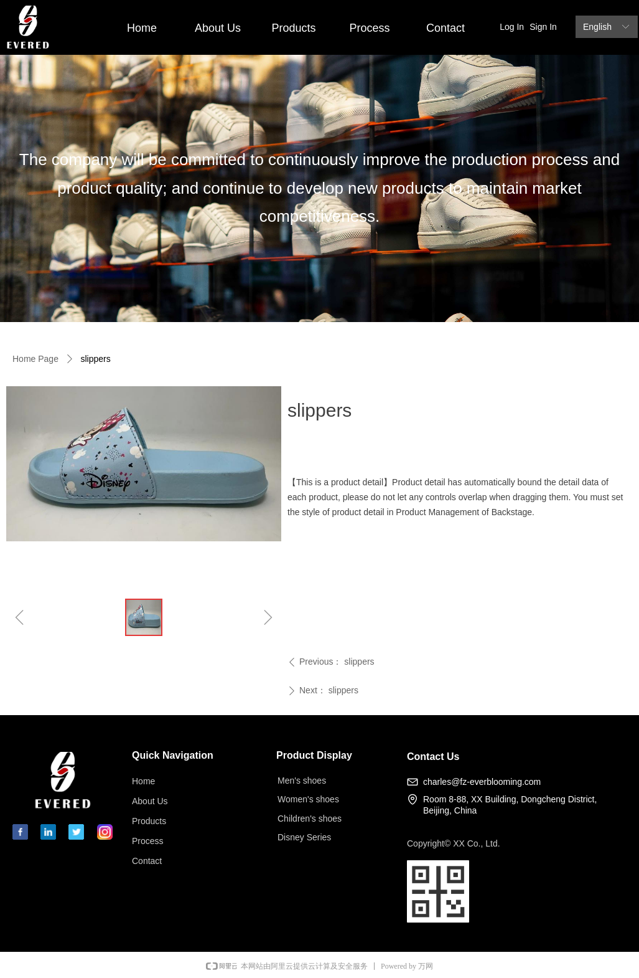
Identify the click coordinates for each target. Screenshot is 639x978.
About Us (218, 28)
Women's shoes (308, 799)
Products (293, 28)
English (597, 27)
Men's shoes (302, 781)
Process (369, 28)
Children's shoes (310, 819)
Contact (445, 28)
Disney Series (304, 837)
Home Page (35, 359)
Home (142, 28)
